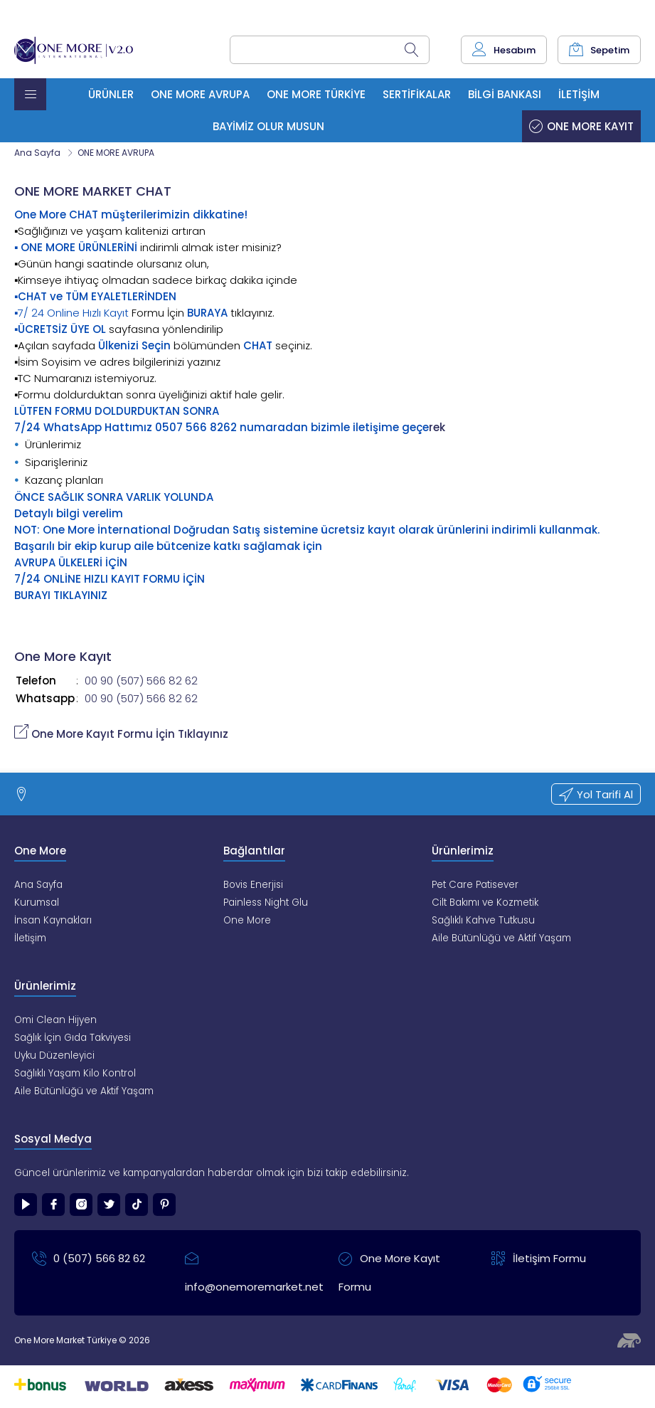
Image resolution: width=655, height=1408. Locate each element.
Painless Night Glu (265, 902)
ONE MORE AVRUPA (116, 153)
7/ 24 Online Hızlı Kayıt (73, 312)
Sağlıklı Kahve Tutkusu (483, 920)
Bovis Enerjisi (253, 884)
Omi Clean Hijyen (55, 1020)
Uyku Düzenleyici (54, 1055)
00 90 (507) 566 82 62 (141, 680)
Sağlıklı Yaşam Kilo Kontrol (75, 1073)
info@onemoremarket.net (250, 1269)
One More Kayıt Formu (389, 1269)
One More (247, 920)
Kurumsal (36, 902)
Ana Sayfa (37, 153)
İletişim (30, 938)
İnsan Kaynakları (53, 920)
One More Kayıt (581, 126)
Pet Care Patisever (475, 884)
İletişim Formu (538, 1258)
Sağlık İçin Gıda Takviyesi (72, 1037)
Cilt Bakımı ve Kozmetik (485, 902)
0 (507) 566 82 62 (88, 1258)
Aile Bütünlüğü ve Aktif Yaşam (501, 938)
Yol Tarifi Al (596, 794)
